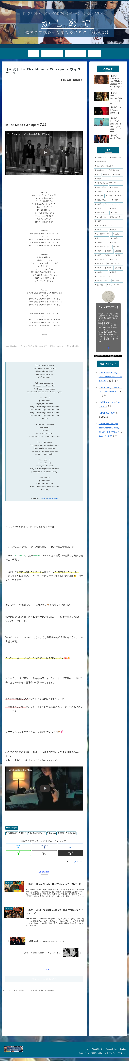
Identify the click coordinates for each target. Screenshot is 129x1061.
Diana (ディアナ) (108, 307)
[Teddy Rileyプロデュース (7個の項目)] (108, 225)
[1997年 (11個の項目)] (118, 196)
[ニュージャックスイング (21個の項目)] (108, 166)
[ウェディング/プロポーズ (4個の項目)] (108, 276)
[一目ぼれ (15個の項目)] (117, 174)
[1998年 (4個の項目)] (108, 268)
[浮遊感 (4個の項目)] (116, 272)
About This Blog (95, 1052)
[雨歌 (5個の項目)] (119, 255)
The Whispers (11, 828)
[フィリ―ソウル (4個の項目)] (114, 264)
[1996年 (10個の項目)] (117, 200)
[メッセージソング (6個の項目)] (103, 247)
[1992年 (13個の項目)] (99, 191)
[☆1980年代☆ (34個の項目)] (108, 162)
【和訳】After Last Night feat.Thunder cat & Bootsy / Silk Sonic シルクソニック (109, 428)
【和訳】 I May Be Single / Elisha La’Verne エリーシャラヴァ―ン (110, 377)
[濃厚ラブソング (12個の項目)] (114, 191)
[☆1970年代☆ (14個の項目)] (101, 187)
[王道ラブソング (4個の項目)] (102, 281)
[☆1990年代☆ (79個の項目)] (101, 158)
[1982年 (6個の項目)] (116, 238)
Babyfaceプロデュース (36, 833)
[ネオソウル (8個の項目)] (102, 213)
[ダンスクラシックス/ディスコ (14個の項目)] (108, 183)
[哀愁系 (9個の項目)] (116, 209)
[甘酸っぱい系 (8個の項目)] (116, 217)
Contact (123, 1052)
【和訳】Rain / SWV (107, 402)
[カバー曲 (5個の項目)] (100, 264)
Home (84, 1052)
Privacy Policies (111, 1052)
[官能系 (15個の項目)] (108, 179)
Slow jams (51, 833)
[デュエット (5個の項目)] (101, 259)
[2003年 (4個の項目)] (117, 281)
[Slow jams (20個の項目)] (101, 170)
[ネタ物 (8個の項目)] (116, 213)
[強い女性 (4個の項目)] (100, 285)
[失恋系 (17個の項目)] (106, 174)
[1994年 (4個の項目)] (118, 268)
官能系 (61, 833)
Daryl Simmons (52, 498)
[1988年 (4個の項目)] (98, 268)
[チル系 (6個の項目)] (117, 247)
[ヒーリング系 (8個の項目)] (101, 217)
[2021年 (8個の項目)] (108, 221)
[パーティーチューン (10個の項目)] (113, 204)
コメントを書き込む (44, 982)
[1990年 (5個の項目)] (99, 255)
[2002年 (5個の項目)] (118, 251)
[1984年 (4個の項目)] (101, 272)
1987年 (22, 833)
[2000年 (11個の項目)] (108, 196)
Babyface (41, 498)
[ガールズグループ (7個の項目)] (103, 234)
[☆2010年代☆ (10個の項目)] (102, 200)
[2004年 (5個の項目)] (109, 255)
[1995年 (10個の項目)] (101, 209)
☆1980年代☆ (11, 833)
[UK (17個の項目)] (97, 174)
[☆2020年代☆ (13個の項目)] (116, 187)
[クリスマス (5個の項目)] (116, 259)
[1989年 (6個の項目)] (101, 242)
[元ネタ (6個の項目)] (117, 234)
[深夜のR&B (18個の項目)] (115, 170)
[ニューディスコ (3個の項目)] (114, 285)
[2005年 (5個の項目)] (98, 251)
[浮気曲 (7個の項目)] (116, 230)
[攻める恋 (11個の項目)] (99, 196)
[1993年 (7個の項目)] (101, 230)
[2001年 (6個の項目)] (116, 242)
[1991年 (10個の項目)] (99, 204)
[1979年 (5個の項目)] (108, 251)
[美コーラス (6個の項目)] (101, 238)
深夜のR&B (71, 833)
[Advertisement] (44, 101)
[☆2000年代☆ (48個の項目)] (116, 158)
